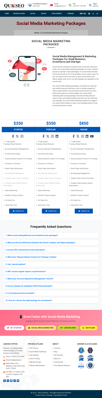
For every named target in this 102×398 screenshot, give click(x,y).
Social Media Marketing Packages (54, 33)
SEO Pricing (33, 348)
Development (57, 13)
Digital (33, 13)
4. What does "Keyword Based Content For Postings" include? (30, 257)
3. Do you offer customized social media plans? (25, 250)
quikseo (96, 6)
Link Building (33, 355)
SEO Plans (89, 328)
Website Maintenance (36, 365)
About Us (57, 359)
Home (7, 13)
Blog (55, 352)
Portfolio (56, 348)
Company (71, 13)
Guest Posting (34, 359)
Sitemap (49, 395)
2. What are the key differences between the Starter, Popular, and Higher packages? (40, 242)
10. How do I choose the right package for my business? (28, 300)
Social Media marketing (37, 352)
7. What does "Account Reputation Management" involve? (29, 279)
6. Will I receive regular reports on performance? (25, 271)
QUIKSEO (67, 393)
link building (68, 328)
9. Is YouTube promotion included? (19, 293)
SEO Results (58, 355)
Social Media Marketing (41, 328)
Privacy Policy (40, 395)
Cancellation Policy (60, 395)
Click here (36, 6)
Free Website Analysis (61, 365)
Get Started (14, 328)
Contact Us (18, 211)
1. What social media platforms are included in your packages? (31, 235)
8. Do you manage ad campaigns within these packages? (28, 286)
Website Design (34, 362)
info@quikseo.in (60, 6)
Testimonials (58, 362)
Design (44, 13)
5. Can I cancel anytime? (15, 264)
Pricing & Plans (19, 13)
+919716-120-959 (79, 6)
